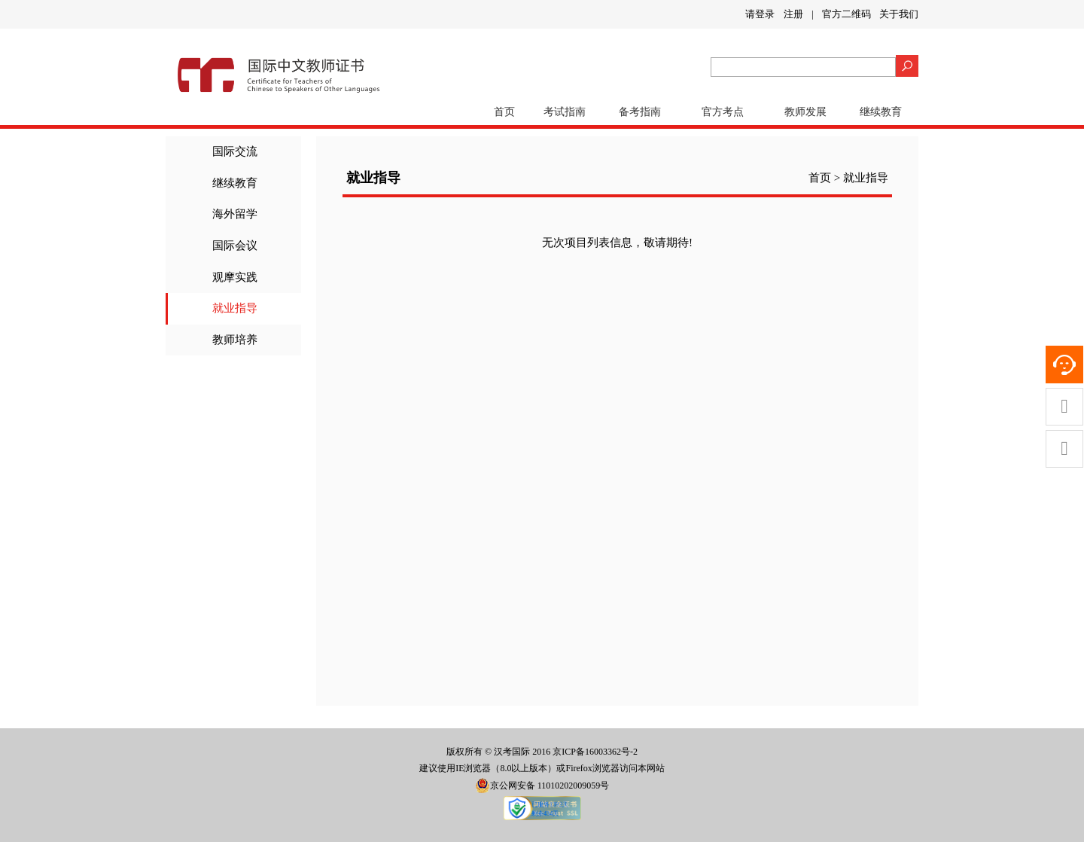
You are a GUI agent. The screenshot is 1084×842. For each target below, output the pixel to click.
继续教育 (881, 111)
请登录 (760, 14)
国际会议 (234, 245)
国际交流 (234, 151)
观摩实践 (234, 277)
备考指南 (640, 111)
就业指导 (234, 308)
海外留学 (234, 214)
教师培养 (234, 340)
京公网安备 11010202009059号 (542, 785)
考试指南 (565, 111)
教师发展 (805, 111)
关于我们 (898, 14)
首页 (504, 111)
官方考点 (723, 111)
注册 (793, 14)
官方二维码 (846, 14)
